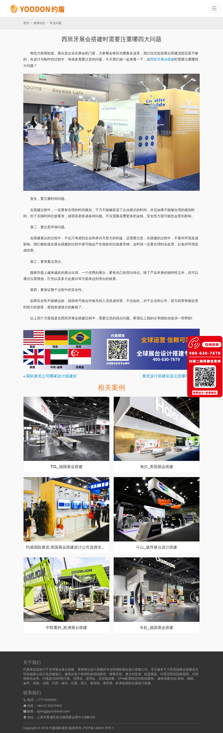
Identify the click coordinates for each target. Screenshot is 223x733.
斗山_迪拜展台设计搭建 (156, 547)
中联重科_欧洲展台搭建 (66, 627)
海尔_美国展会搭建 (156, 467)
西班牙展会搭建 (162, 59)
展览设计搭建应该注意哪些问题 (169, 376)
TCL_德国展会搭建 (66, 467)
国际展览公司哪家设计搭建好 (51, 376)
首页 (26, 23)
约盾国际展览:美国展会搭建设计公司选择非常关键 (66, 547)
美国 (180, 678)
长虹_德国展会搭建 (156, 627)
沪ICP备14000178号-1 (98, 728)
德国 (190, 678)
